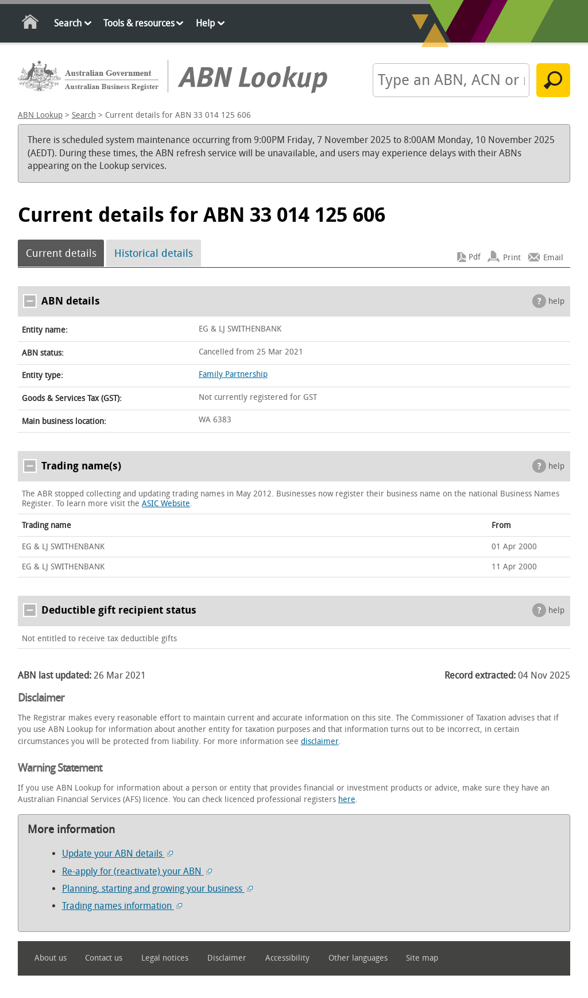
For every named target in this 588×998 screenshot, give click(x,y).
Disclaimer (226, 958)
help (556, 301)
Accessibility (287, 958)
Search (68, 23)
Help (205, 23)
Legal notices (164, 958)
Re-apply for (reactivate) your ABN (137, 871)
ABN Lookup (40, 115)
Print (512, 257)
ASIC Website (166, 503)
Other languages (358, 958)
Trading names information (122, 905)
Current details (61, 253)
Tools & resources (139, 23)
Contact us (103, 958)
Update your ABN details (117, 853)
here (346, 799)
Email (553, 257)
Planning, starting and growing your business (157, 888)
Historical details (153, 253)
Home (31, 23)
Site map (422, 958)
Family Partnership (233, 374)
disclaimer (320, 741)
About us (50, 958)
